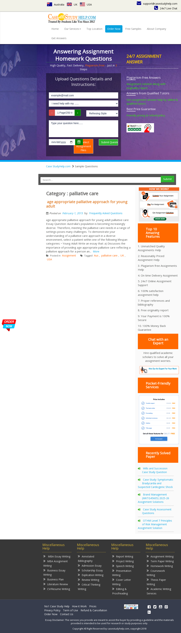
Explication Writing (90, 575)
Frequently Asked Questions (105, 213)
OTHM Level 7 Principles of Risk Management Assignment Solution (155, 524)
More (96, 251)
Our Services (72, 29)
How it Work (79, 606)
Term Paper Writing (160, 561)
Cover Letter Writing (121, 582)
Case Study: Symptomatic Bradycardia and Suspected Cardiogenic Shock (155, 483)
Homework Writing (160, 566)
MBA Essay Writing (56, 556)
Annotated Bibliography (86, 558)
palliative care (109, 255)
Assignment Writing (160, 556)
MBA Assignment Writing (55, 563)
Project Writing (123, 561)
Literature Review (55, 584)
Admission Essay (90, 565)
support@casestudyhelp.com (157, 3)
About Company (156, 29)
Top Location (94, 29)
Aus (96, 255)
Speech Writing (123, 566)
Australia (55, 4)
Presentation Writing (121, 573)
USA (86, 4)
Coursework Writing (156, 573)
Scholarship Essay (90, 570)
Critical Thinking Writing (89, 586)
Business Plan (53, 579)
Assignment (69, 255)
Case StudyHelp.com (58, 166)
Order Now (113, 29)
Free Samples (133, 29)
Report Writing (122, 556)
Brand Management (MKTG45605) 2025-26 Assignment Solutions (153, 498)
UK (72, 4)
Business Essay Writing (54, 572)
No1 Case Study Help (56, 606)
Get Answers (58, 38)
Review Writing (88, 580)
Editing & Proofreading (120, 591)
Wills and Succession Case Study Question (154, 470)
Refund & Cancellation (94, 610)
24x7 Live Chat (165, 8)
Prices (92, 606)
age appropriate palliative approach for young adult (86, 204)
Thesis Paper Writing (156, 582)
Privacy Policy (52, 610)
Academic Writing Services (159, 591)
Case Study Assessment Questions (156, 511)
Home (55, 29)
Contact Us (66, 614)
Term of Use (70, 610)
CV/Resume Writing (56, 589)
